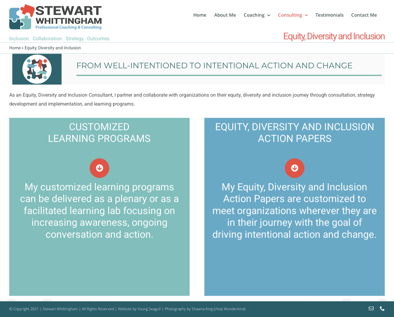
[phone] (382, 308)
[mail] (371, 308)
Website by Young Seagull (139, 308)
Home (15, 47)
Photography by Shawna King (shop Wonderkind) (205, 308)
